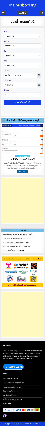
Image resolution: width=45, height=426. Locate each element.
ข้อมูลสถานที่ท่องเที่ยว (10, 391)
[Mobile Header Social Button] (3, 13)
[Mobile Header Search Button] (42, 13)
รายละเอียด (22, 172)
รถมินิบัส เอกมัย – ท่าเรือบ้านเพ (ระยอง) (16, 246)
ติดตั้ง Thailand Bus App (12, 399)
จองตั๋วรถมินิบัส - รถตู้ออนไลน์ (13, 383)
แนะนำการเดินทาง (23, 156)
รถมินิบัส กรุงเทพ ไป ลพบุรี (23, 159)
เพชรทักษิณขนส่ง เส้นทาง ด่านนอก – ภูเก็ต (17, 235)
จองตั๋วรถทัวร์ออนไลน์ (10, 379)
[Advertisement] (22, 200)
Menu (24, 13)
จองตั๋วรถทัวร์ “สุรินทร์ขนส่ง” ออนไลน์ (15, 239)
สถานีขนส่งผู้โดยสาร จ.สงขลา (13, 250)
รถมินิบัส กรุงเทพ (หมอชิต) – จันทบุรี (15, 242)
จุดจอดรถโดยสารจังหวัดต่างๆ (13, 387)
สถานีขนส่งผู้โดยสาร (10, 395)
